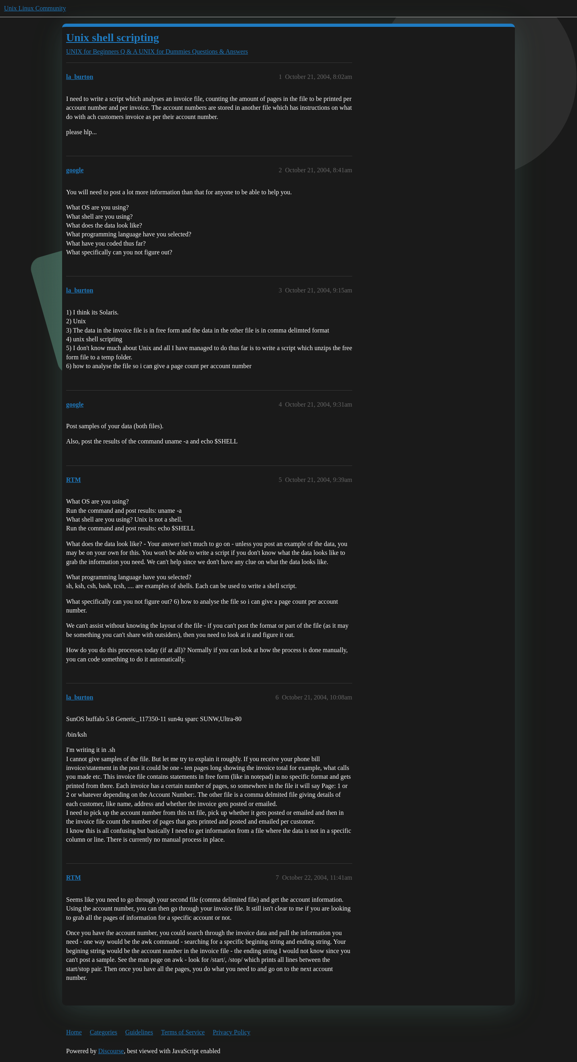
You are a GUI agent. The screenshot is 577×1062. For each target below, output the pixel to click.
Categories (103, 1032)
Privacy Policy (231, 1032)
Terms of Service (183, 1032)
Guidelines (139, 1032)
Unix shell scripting (112, 37)
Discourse (111, 1051)
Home (74, 1032)
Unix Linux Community (35, 8)
